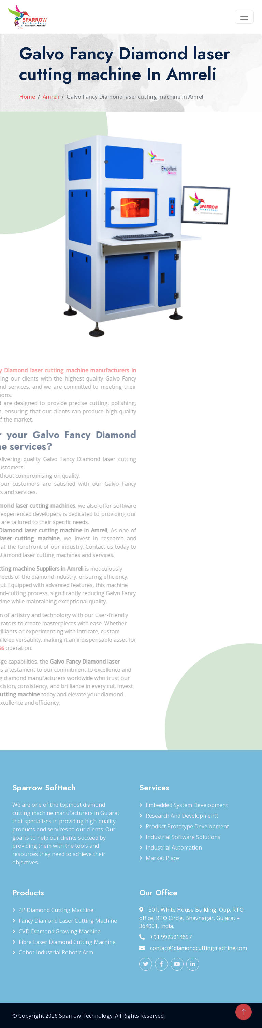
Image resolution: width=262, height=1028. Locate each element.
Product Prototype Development (187, 826)
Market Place (162, 858)
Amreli (51, 97)
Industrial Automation (174, 847)
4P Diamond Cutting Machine (56, 910)
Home (27, 97)
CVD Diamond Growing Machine (60, 931)
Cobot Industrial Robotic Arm (56, 952)
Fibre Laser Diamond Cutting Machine (67, 942)
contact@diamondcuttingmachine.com (193, 948)
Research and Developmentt (182, 815)
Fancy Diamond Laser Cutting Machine (68, 920)
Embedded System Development (187, 805)
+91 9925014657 (165, 937)
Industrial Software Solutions (183, 837)
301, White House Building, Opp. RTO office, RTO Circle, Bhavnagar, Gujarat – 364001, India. (191, 918)
